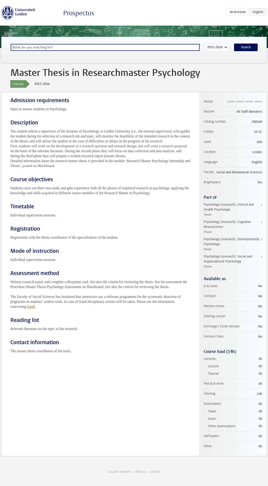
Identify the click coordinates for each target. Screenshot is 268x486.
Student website (119, 472)
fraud (31, 306)
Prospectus (78, 13)
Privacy (140, 472)
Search (246, 47)
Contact (155, 472)
